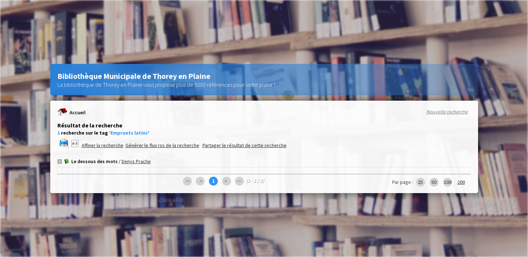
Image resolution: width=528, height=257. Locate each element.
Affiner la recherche (102, 145)
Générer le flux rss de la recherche (162, 145)
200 (461, 182)
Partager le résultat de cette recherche (245, 145)
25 (420, 182)
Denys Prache (136, 161)
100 (447, 182)
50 (433, 182)
